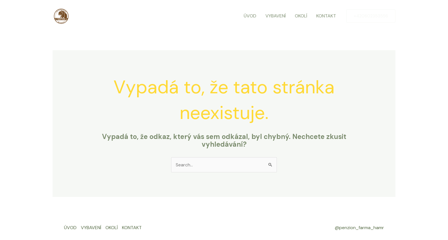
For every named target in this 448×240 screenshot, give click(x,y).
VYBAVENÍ (275, 16)
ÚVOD (250, 16)
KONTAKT (326, 16)
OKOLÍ (301, 16)
